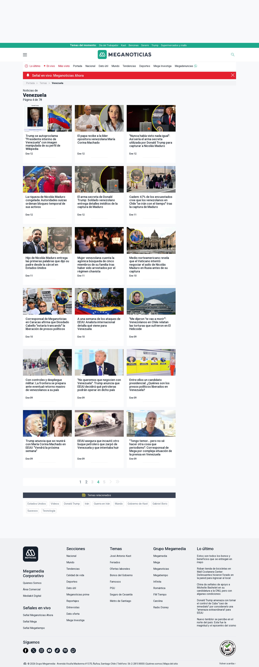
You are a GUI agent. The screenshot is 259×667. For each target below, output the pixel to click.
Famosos (115, 581)
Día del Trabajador (108, 45)
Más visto (64, 66)
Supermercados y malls (174, 45)
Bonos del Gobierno (121, 575)
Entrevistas (72, 607)
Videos (55, 503)
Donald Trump (72, 503)
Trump (154, 45)
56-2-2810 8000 (136, 663)
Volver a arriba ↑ (227, 663)
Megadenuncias (184, 66)
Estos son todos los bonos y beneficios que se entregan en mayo (214, 559)
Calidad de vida (75, 575)
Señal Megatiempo (34, 628)
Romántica (159, 588)
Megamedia (160, 556)
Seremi (145, 45)
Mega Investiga (162, 66)
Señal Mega (30, 621)
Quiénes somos (154, 663)
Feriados (115, 562)
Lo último (35, 66)
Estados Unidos (36, 503)
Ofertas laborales (120, 568)
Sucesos (32, 510)
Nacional (90, 66)
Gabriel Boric (160, 503)
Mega (156, 562)
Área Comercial (31, 589)
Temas (43, 83)
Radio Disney (161, 607)
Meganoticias (161, 568)
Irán (87, 503)
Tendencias (129, 66)
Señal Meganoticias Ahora (38, 615)
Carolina (158, 601)
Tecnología (49, 510)
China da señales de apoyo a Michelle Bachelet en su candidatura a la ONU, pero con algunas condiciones (214, 589)
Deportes (144, 66)
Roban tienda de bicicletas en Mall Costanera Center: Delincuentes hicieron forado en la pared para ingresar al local (215, 573)
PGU (112, 588)
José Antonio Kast (120, 556)
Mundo (115, 66)
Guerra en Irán (102, 503)
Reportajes (72, 601)
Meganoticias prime (77, 594)
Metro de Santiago (120, 601)
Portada (77, 66)
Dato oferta (72, 613)
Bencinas (134, 45)
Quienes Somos (32, 583)
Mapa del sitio (171, 663)
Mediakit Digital (32, 595)
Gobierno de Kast (138, 503)
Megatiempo (160, 575)
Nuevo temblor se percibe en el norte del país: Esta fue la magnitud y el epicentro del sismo (216, 622)
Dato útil (103, 66)
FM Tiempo (159, 594)
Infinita (157, 581)
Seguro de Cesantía (121, 594)
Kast (123, 45)
